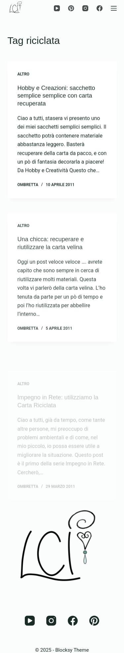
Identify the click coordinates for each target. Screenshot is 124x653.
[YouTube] (57, 8)
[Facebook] (100, 8)
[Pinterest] (71, 8)
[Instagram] (85, 8)
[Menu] (114, 8)
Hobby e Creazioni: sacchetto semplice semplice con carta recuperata (56, 96)
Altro (23, 74)
